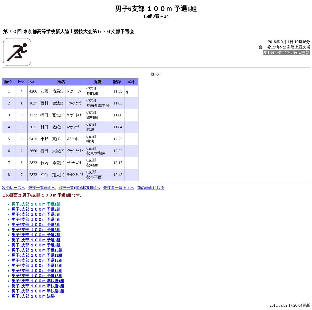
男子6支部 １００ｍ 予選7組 (36, 235)
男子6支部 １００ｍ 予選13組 (37, 265)
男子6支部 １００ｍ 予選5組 (36, 225)
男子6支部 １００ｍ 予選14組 (37, 271)
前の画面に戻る (151, 188)
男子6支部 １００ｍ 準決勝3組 (38, 291)
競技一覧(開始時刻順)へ (79, 188)
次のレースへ (13, 188)
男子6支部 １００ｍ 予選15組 (37, 276)
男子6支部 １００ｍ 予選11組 (37, 255)
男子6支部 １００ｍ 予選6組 (36, 230)
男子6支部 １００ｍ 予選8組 (36, 240)
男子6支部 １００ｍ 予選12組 (37, 260)
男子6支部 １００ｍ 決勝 (33, 296)
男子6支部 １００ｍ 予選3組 (36, 214)
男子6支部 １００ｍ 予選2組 (36, 209)
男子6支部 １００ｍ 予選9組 (36, 245)
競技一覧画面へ (42, 188)
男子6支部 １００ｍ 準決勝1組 (38, 281)
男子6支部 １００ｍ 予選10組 (37, 250)
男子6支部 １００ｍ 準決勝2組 (38, 286)
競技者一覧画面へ (118, 188)
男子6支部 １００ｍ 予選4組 (36, 219)
